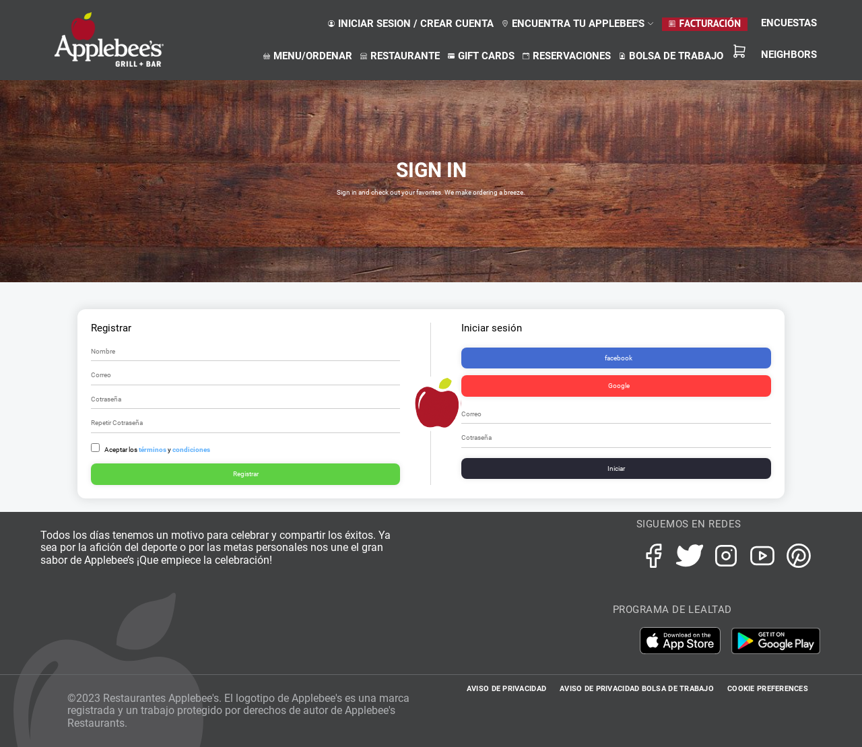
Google (619, 385)
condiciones (191, 449)
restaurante (400, 56)
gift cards (481, 56)
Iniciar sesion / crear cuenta (411, 24)
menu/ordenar (307, 56)
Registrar (246, 474)
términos (152, 449)
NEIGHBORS (789, 54)
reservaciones (567, 56)
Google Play (776, 640)
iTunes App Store (685, 640)
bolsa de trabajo (671, 56)
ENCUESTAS (789, 23)
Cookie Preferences (767, 688)
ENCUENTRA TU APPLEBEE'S (578, 24)
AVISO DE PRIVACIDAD (506, 688)
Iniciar (616, 468)
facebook (618, 358)
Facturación (705, 23)
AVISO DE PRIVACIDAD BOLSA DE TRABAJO (637, 688)
